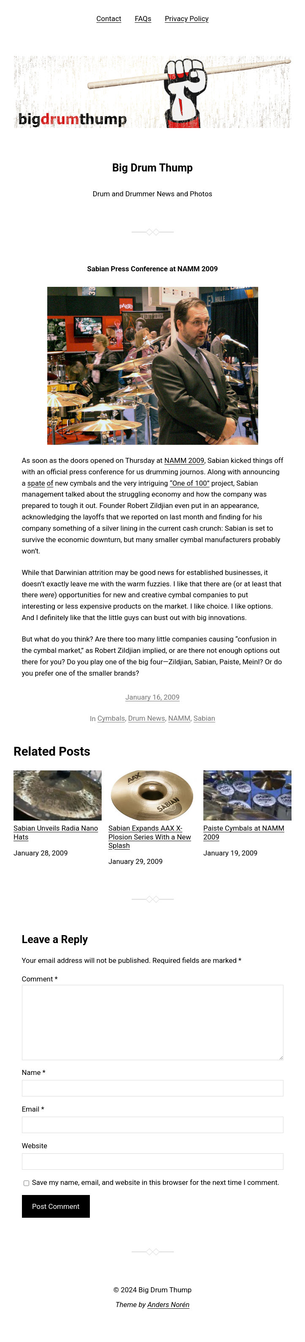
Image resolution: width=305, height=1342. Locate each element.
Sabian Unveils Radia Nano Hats (57, 805)
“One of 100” (190, 483)
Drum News (146, 718)
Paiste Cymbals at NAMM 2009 (247, 805)
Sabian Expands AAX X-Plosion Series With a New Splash (152, 810)
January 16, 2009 (152, 697)
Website (34, 1146)
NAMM (179, 718)
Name (34, 1072)
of (50, 483)
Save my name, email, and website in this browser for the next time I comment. (156, 1182)
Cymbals (111, 718)
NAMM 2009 (185, 460)
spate (36, 483)
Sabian (204, 718)
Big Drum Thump (152, 168)
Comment (40, 979)
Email (33, 1109)
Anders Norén (168, 1304)
